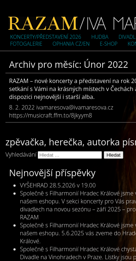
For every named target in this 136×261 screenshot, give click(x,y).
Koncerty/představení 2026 (45, 36)
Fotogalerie (26, 43)
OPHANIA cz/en (71, 43)
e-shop (109, 43)
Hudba (99, 36)
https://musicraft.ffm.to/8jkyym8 (50, 115)
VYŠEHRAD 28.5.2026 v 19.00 (58, 185)
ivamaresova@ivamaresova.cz (74, 107)
